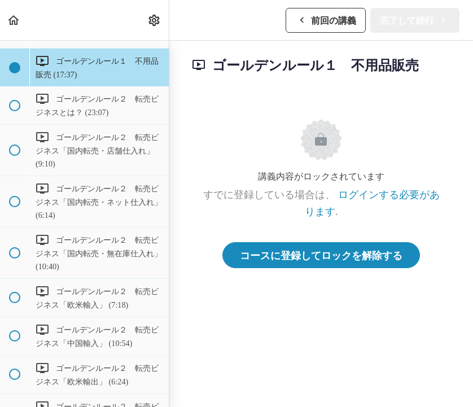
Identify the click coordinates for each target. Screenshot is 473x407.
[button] (14, 20)
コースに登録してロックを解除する (321, 255)
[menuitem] (155, 20)
